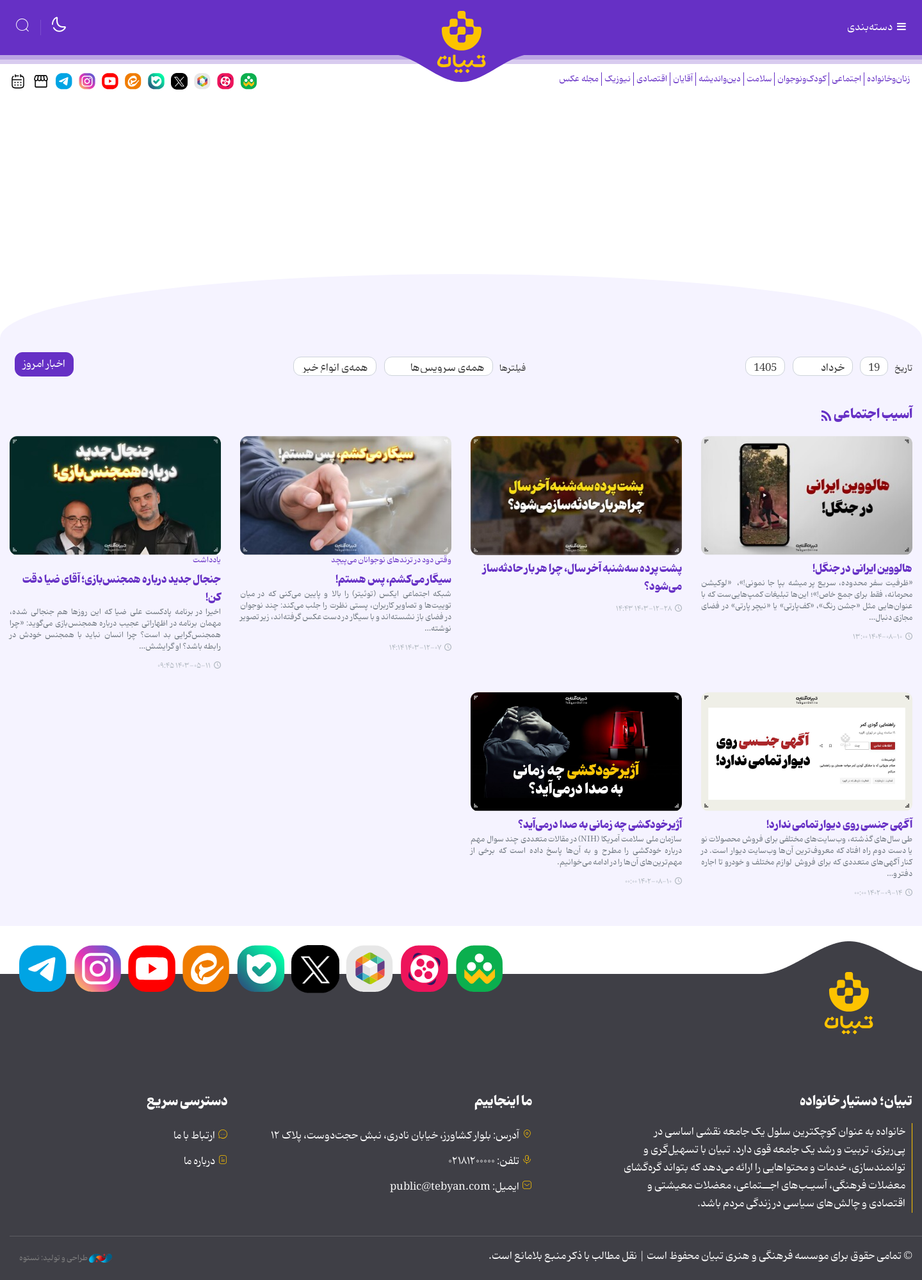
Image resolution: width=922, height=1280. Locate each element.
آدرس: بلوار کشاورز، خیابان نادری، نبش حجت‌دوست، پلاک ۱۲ (395, 1136)
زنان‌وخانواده (888, 79)
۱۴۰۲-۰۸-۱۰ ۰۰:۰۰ (648, 881)
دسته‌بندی (878, 27)
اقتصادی (651, 79)
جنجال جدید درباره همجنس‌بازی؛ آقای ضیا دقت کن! (121, 588)
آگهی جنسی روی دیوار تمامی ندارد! (839, 825)
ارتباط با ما (194, 1136)
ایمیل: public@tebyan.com (454, 1187)
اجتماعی (846, 79)
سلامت (759, 79)
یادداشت (207, 560)
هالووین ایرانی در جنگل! (862, 569)
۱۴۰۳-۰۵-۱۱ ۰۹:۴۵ (184, 666)
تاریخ (903, 368)
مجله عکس (579, 79)
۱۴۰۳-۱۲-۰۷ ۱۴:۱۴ (415, 648)
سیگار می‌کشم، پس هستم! (393, 579)
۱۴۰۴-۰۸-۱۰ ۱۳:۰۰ (877, 637)
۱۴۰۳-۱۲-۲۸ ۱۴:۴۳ (644, 609)
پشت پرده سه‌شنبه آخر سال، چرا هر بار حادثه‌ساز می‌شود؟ (582, 577)
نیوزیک (617, 79)
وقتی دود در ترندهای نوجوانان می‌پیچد (391, 560)
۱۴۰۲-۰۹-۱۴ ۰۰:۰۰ (878, 893)
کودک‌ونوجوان (801, 79)
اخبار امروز (44, 364)
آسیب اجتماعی (873, 414)
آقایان (683, 79)
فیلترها (512, 368)
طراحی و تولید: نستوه (65, 1258)
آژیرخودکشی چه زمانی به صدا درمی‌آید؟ (600, 825)
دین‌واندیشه (720, 79)
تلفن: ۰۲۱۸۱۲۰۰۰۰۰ (483, 1161)
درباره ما (199, 1161)
